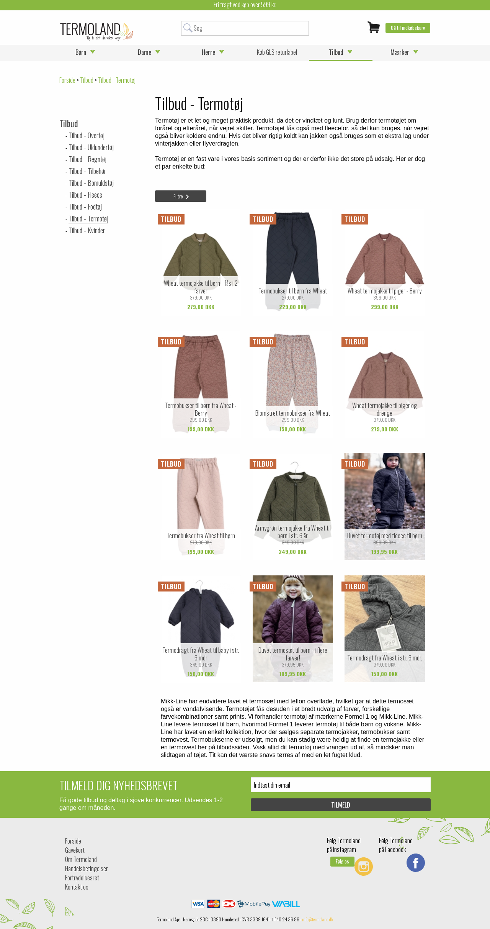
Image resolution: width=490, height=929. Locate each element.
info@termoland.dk (317, 919)
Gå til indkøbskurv (408, 27)
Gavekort (75, 850)
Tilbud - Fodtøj (85, 206)
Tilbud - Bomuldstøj (91, 183)
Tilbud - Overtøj (87, 135)
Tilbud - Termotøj (88, 218)
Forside (67, 80)
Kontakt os (76, 886)
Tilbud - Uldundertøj (91, 147)
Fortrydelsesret (82, 877)
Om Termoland (81, 859)
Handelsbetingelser (86, 868)
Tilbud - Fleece (85, 195)
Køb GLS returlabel (277, 52)
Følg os (342, 861)
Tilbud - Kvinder (87, 230)
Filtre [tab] (178, 196)
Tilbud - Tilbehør (87, 171)
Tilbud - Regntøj (87, 159)
